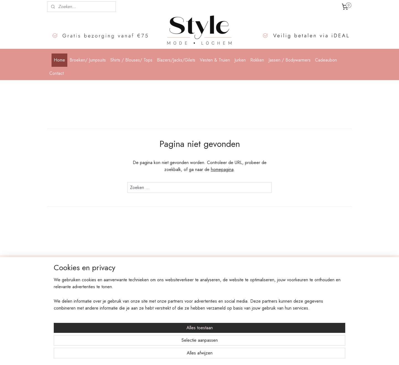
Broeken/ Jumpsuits (88, 60)
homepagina (222, 169)
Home (59, 60)
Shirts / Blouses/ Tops (131, 60)
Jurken (240, 60)
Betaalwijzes (120, 286)
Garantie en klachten (127, 310)
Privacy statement (124, 298)
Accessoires (181, 323)
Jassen (176, 317)
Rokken (257, 60)
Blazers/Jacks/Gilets (176, 60)
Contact (56, 73)
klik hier (320, 311)
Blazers (177, 292)
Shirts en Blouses (185, 286)
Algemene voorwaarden (130, 304)
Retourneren (121, 292)
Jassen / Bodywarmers (289, 60)
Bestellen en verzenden (129, 279)
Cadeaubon (326, 60)
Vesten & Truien (215, 60)
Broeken (178, 279)
